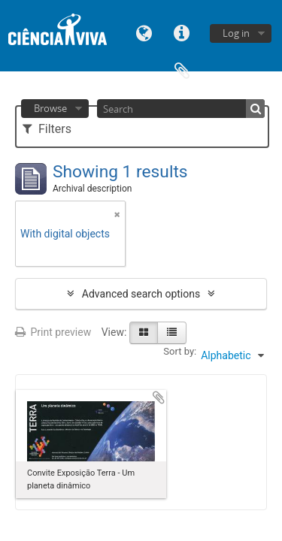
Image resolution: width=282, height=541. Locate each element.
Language (144, 32)
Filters (47, 129)
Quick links (182, 32)
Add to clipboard (158, 397)
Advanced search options (141, 294)
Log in (236, 33)
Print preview (53, 332)
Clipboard (182, 69)
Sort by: (179, 351)
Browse (50, 108)
